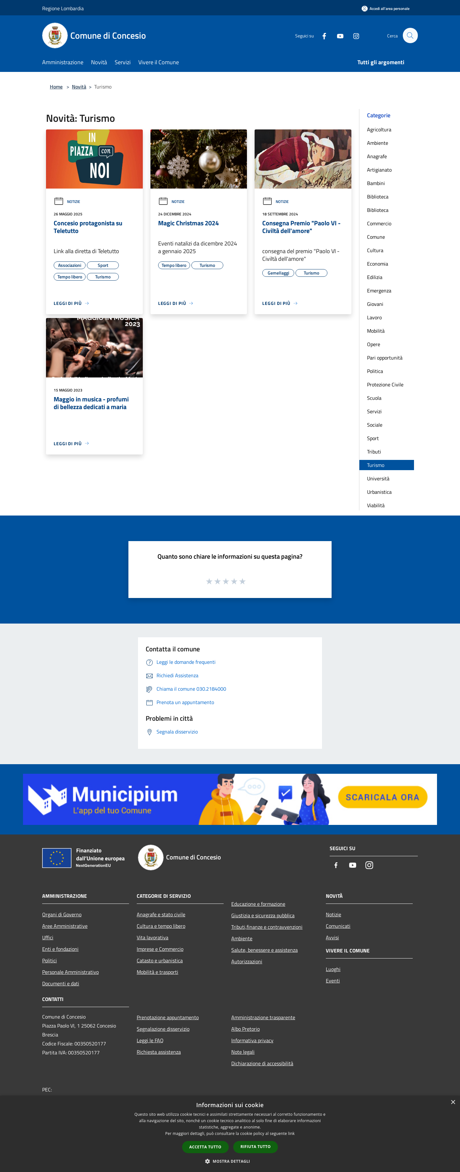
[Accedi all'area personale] (385, 8)
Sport (373, 438)
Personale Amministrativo (70, 972)
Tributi (374, 451)
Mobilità (376, 331)
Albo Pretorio (245, 1029)
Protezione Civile (385, 384)
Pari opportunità (384, 357)
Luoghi (333, 969)
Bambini (376, 183)
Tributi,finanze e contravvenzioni (267, 927)
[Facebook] (321, 35)
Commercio (379, 223)
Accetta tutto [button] (205, 1147)
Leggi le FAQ (150, 1040)
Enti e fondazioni (60, 949)
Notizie (67, 201)
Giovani (375, 304)
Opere (373, 344)
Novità (79, 86)
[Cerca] (410, 35)
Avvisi (332, 937)
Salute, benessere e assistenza (264, 950)
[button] (230, 1161)
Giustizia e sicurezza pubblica (263, 915)
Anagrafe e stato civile (161, 914)
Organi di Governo (61, 914)
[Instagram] (353, 35)
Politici (49, 960)
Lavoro (374, 317)
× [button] (452, 1102)
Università (378, 478)
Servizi (374, 411)
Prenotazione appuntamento (168, 1017)
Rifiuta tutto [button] (256, 1146)
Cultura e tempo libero (161, 926)
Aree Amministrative (65, 926)
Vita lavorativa (152, 937)
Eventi (333, 980)
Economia (377, 264)
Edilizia (374, 277)
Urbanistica (379, 492)
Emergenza (379, 290)
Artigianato (379, 170)
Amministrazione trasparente (263, 1017)
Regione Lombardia (63, 8)
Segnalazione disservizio (163, 1029)
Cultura (375, 250)
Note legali (243, 1052)
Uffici (47, 937)
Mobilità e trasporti (157, 972)
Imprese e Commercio (160, 949)
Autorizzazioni (246, 961)
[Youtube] (337, 35)
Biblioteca (377, 196)
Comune (376, 237)
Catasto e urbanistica (160, 960)
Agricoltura (379, 129)
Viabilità (376, 505)
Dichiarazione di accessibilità (262, 1063)
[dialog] (230, 1134)
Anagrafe (377, 156)
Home (56, 86)
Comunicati (338, 926)
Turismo (375, 465)
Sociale (374, 425)
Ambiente (377, 143)
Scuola (374, 398)
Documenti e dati (60, 983)
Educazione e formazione (258, 904)
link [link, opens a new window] (291, 1133)
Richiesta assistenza (159, 1052)
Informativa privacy (252, 1040)
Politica (375, 371)
